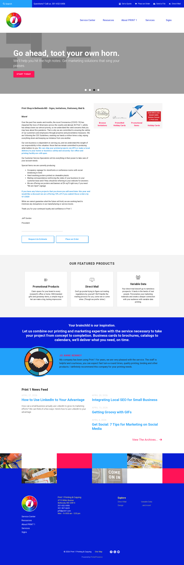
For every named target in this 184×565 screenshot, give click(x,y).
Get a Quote (127, 4)
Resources (108, 20)
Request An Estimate (38, 239)
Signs (169, 20)
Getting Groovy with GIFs (112, 412)
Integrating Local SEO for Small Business (124, 400)
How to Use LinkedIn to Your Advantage (53, 400)
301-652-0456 (64, 505)
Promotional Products (46, 286)
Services (150, 20)
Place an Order (144, 4)
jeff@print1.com (64, 511)
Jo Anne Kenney (70, 355)
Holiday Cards (154, 125)
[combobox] (16, 4)
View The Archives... (145, 439)
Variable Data (138, 284)
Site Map (98, 552)
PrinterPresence (96, 557)
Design (120, 505)
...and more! (146, 505)
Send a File (160, 4)
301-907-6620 (64, 508)
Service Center (87, 20)
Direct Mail (176, 4)
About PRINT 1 (129, 20)
